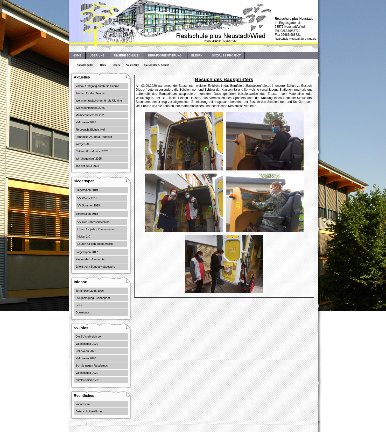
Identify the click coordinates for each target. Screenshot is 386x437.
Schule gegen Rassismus (92, 365)
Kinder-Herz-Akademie (90, 259)
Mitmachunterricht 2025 (91, 115)
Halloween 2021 (86, 351)
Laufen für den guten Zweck (95, 243)
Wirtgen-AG (83, 144)
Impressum (83, 404)
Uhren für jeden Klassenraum (96, 229)
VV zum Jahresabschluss (94, 222)
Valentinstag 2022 (87, 343)
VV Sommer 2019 (89, 205)
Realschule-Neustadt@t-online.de (295, 38)
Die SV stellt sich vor (89, 336)
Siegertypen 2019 (87, 189)
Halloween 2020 (86, 358)
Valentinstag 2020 (87, 372)
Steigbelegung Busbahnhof (93, 297)
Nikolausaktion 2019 (88, 380)
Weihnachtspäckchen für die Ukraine (99, 100)
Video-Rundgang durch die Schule (97, 86)
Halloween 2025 (86, 122)
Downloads (83, 312)
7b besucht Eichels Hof (90, 129)
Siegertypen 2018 (87, 213)
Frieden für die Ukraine (90, 93)
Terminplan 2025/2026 (90, 290)
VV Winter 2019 (87, 198)
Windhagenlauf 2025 (89, 158)
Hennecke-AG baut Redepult (94, 136)
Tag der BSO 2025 (87, 165)
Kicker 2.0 (84, 236)
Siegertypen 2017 (87, 252)
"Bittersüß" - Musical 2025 (92, 151)
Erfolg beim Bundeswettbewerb (95, 266)
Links (79, 305)
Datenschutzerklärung (89, 411)
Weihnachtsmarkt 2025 (90, 107)
